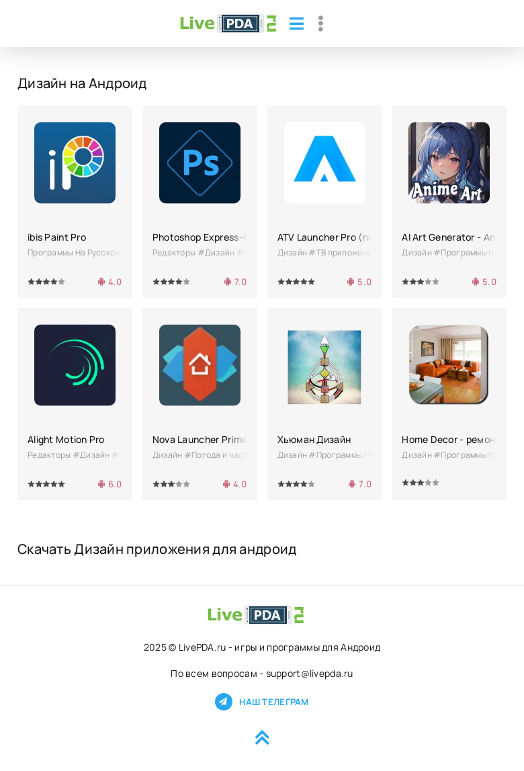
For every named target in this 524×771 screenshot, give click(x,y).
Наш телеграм (261, 702)
